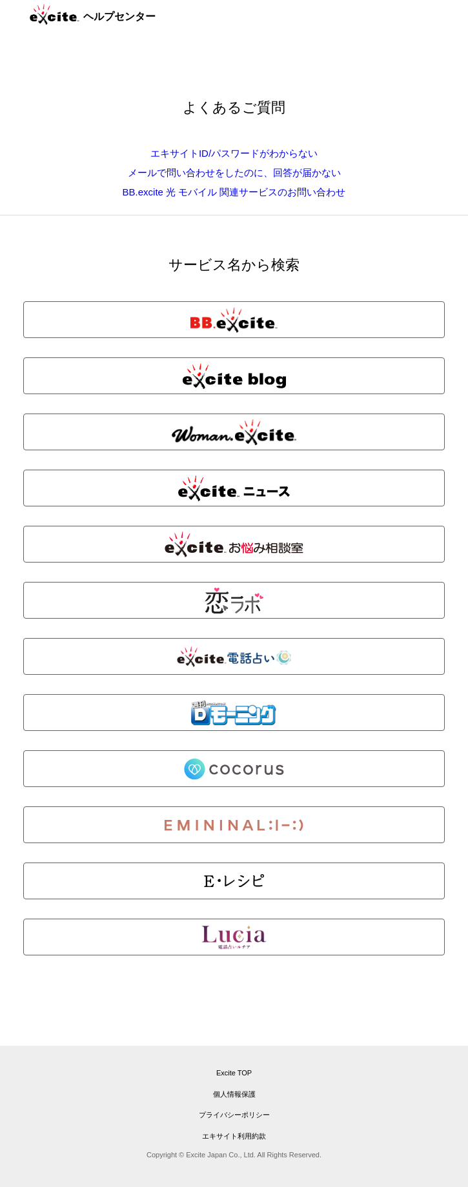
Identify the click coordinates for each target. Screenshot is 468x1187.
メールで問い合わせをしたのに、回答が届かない (234, 172)
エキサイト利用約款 (234, 1136)
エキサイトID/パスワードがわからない (234, 153)
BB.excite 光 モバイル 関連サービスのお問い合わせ (234, 191)
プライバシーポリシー (234, 1115)
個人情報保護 (234, 1094)
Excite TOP (234, 1073)
